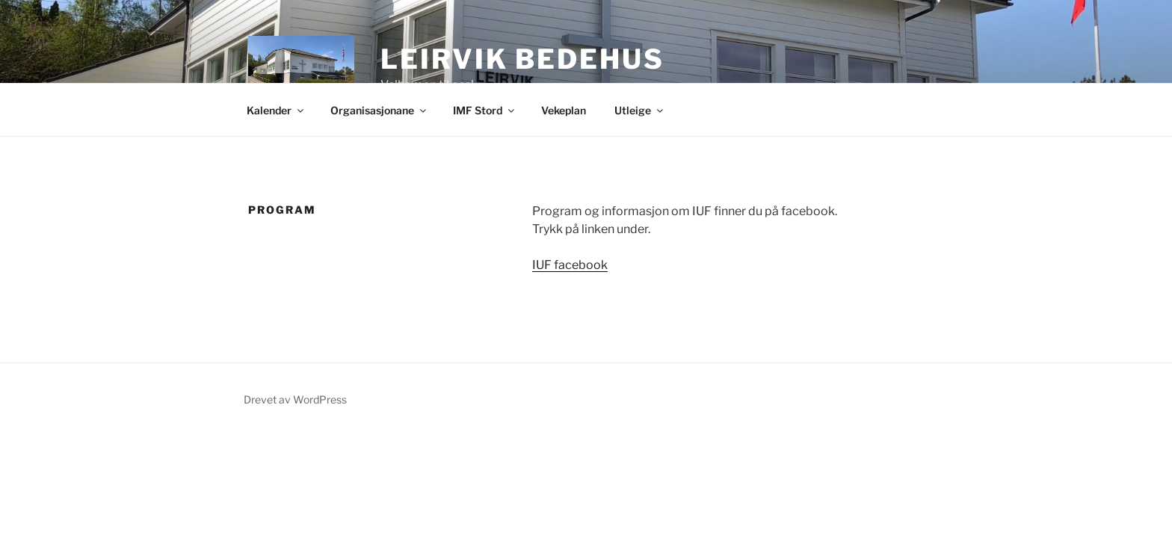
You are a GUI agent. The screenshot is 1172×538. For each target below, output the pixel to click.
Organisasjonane (379, 110)
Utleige (639, 110)
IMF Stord (484, 110)
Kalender (276, 110)
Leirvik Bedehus (522, 59)
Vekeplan (563, 110)
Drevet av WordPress (295, 399)
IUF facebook (570, 265)
